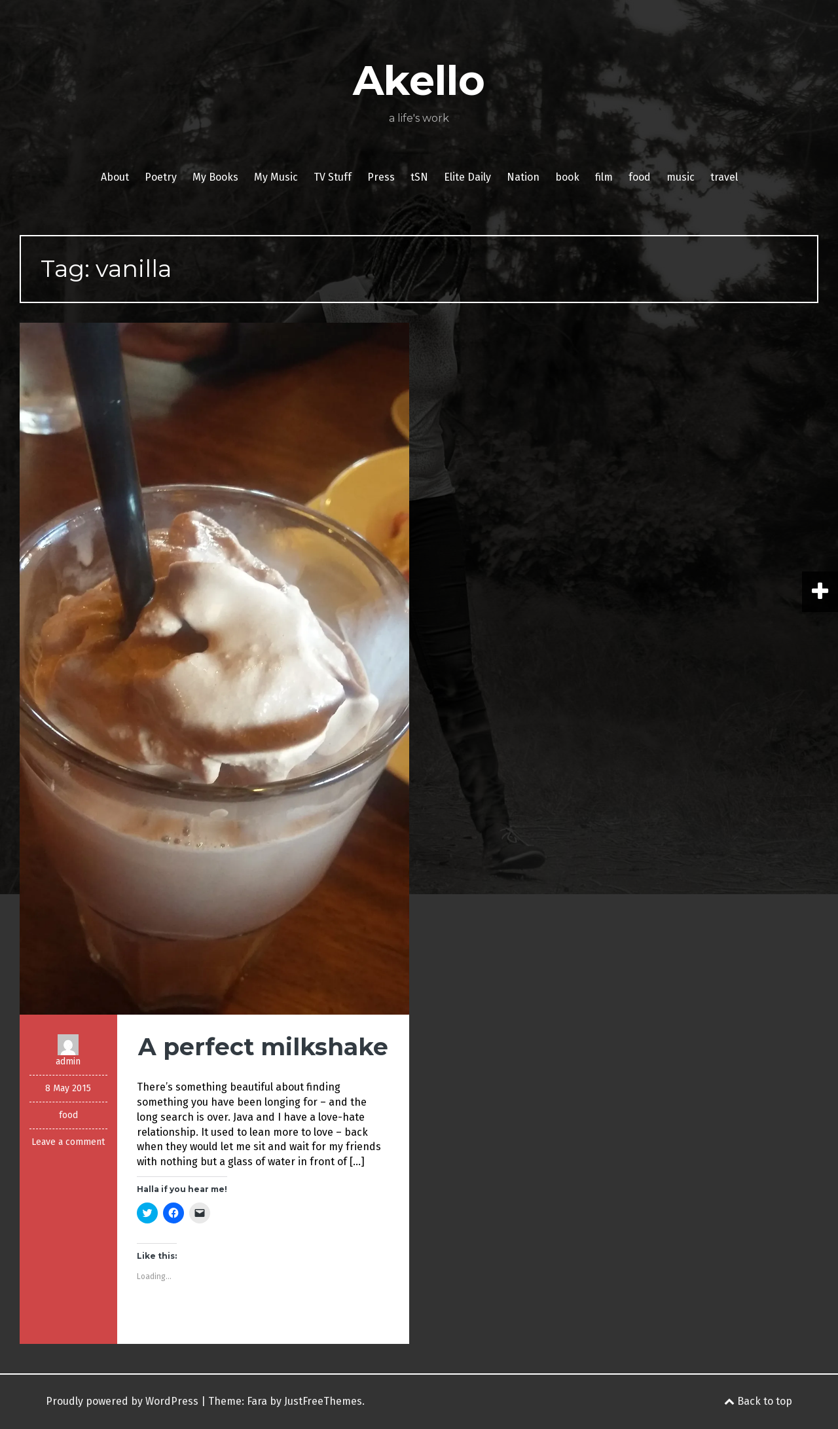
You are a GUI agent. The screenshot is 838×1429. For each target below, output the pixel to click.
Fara (257, 1401)
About (115, 177)
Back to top (758, 1401)
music (680, 177)
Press (381, 177)
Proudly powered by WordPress (122, 1401)
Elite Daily (467, 177)
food (639, 177)
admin (68, 1061)
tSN (419, 177)
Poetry (161, 177)
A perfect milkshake (263, 1046)
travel (724, 177)
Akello (419, 80)
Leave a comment (68, 1142)
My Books (215, 177)
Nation (523, 177)
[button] (214, 669)
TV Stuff (333, 177)
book (567, 177)
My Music (276, 177)
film (604, 177)
